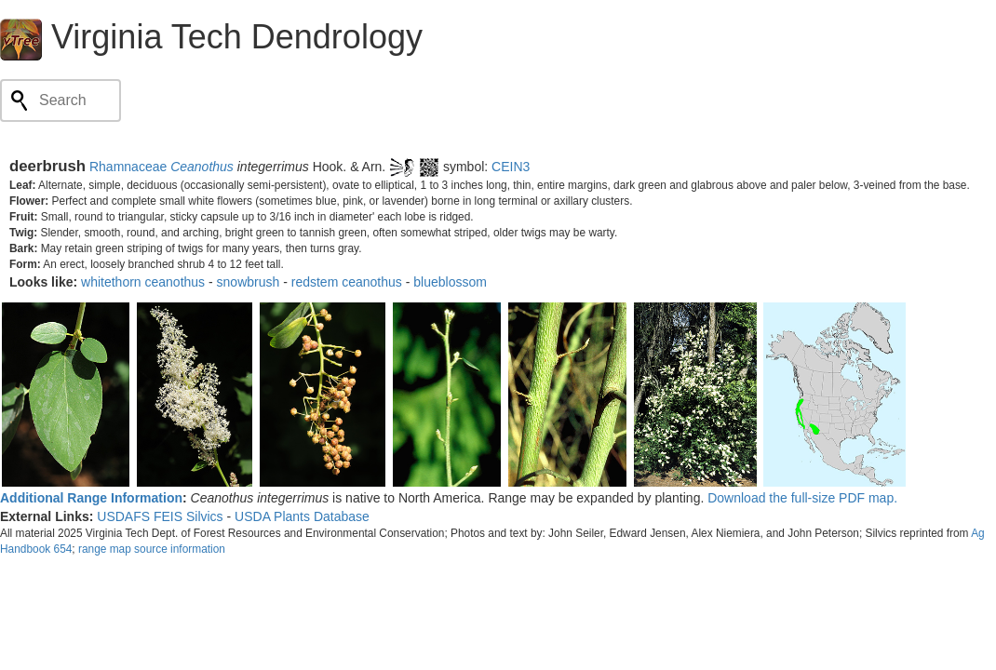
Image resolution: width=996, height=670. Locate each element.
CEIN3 (510, 166)
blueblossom (450, 282)
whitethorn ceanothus (143, 282)
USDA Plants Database (302, 516)
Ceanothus (202, 166)
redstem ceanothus (346, 282)
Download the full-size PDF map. (802, 497)
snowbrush (248, 282)
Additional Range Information (91, 497)
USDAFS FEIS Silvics (159, 516)
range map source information (151, 549)
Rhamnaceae (128, 166)
